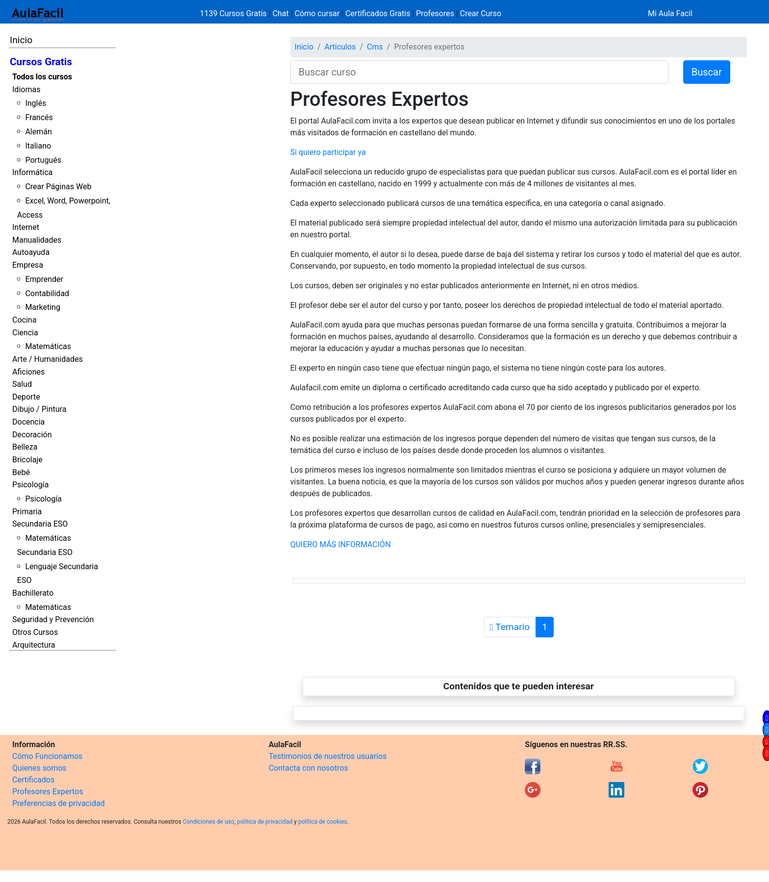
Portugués (43, 160)
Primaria (27, 511)
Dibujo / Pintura (39, 409)
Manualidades (36, 240)
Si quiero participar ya (328, 152)
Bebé (21, 472)
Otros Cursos (35, 632)
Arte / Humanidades (47, 359)
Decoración (32, 434)
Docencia (28, 422)
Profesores (435, 13)
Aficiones (28, 372)
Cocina (24, 320)
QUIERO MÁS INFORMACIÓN (340, 544)
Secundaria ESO (40, 524)
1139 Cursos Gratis (234, 13)
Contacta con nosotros (308, 768)
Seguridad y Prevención (53, 619)
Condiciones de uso (208, 821)
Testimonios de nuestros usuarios (328, 756)
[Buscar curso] (479, 72)
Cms (375, 46)
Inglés (35, 103)
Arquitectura (33, 645)
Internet (25, 227)
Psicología (30, 484)
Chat (281, 13)
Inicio (21, 40)
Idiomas (26, 89)
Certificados (33, 779)
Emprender (44, 279)
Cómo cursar (317, 13)
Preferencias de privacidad (58, 803)
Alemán (38, 131)
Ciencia (25, 332)
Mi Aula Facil (670, 13)
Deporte (26, 397)
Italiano (38, 146)
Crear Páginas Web (58, 186)
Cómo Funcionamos (47, 756)
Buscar (707, 72)
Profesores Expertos (47, 791)
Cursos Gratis (41, 62)
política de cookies (322, 821)
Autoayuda (31, 252)
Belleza (24, 447)
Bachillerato (32, 593)
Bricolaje (27, 459)
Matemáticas (48, 346)
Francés (38, 117)
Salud (22, 384)
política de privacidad (264, 821)
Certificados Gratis (377, 13)
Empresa (27, 265)
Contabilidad (47, 293)
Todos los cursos (42, 76)
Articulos (340, 46)
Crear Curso (480, 13)
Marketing (42, 307)
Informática (32, 172)
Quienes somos (39, 768)
